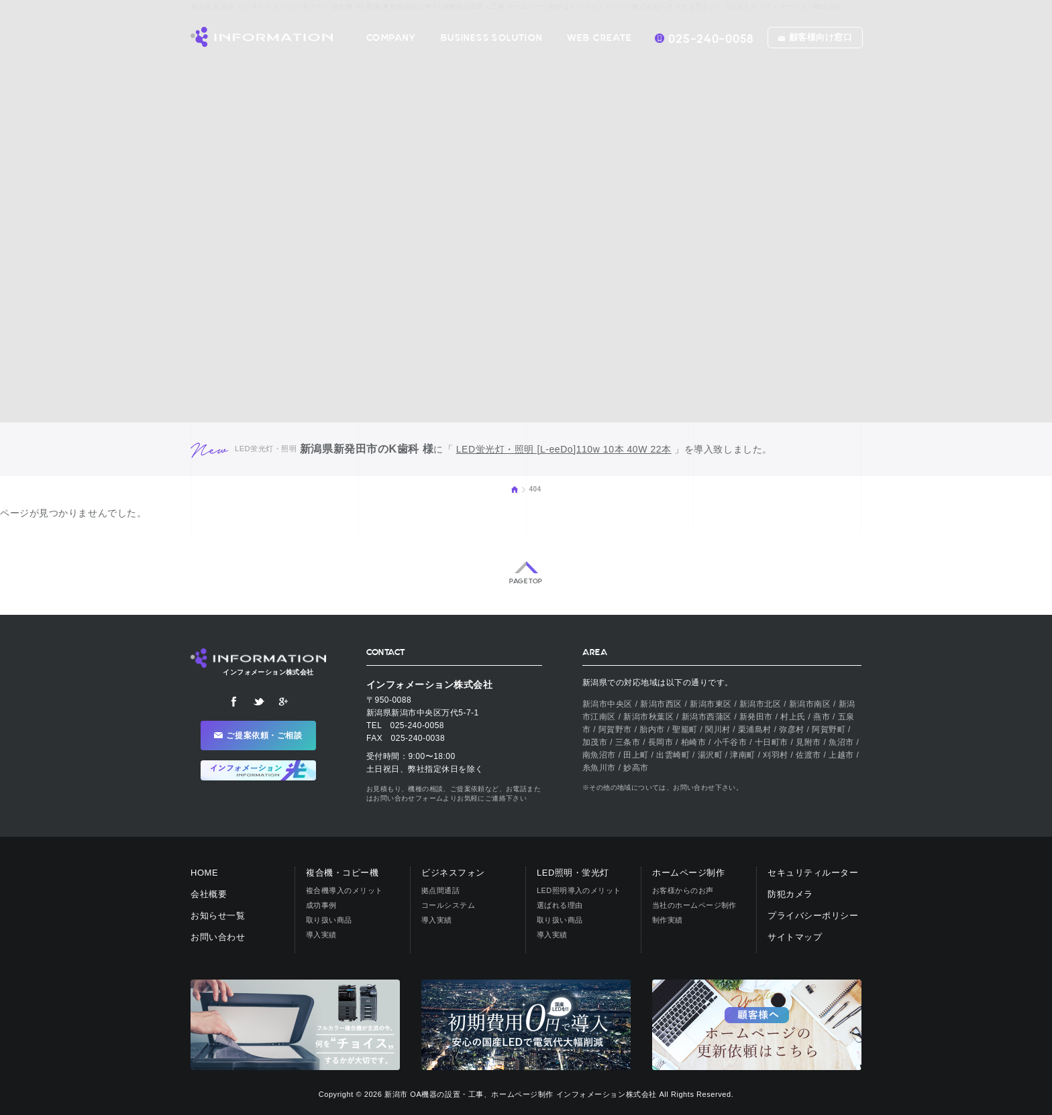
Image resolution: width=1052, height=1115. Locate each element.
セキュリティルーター (813, 873)
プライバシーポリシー (813, 916)
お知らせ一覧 (218, 916)
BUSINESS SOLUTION (492, 38)
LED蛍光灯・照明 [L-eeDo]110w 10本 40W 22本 (564, 449)
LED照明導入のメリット (579, 890)
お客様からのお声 (683, 890)
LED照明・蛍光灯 (573, 873)
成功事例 (321, 905)
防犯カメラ (790, 894)
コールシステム (448, 905)
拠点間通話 (440, 890)
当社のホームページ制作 (694, 905)
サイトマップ (795, 937)
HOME (514, 489)
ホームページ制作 (688, 873)
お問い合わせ (218, 937)
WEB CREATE (600, 38)
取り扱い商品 (329, 920)
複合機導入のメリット (344, 890)
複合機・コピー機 (342, 873)
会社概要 (209, 894)
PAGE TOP (525, 581)
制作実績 (667, 920)
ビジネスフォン (453, 873)
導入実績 (321, 935)
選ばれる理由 (560, 905)
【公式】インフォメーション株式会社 (262, 37)
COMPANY (391, 38)
